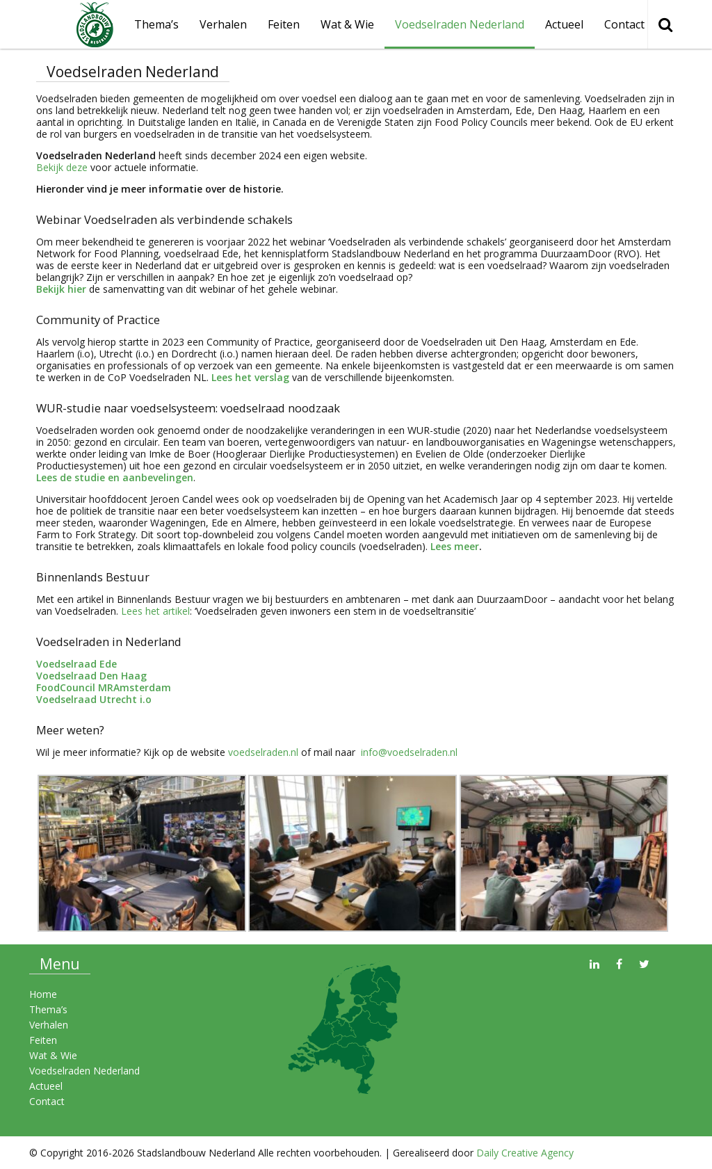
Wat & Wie (347, 24)
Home (43, 994)
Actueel (564, 24)
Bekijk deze (62, 167)
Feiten (284, 24)
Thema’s (48, 1009)
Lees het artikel (154, 611)
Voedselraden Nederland (459, 24)
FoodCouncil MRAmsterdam (103, 687)
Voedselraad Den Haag (91, 675)
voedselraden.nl (263, 752)
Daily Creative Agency (525, 1152)
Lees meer (454, 546)
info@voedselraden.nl (408, 752)
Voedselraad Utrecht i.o (94, 699)
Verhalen (223, 24)
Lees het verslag (250, 377)
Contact (624, 24)
